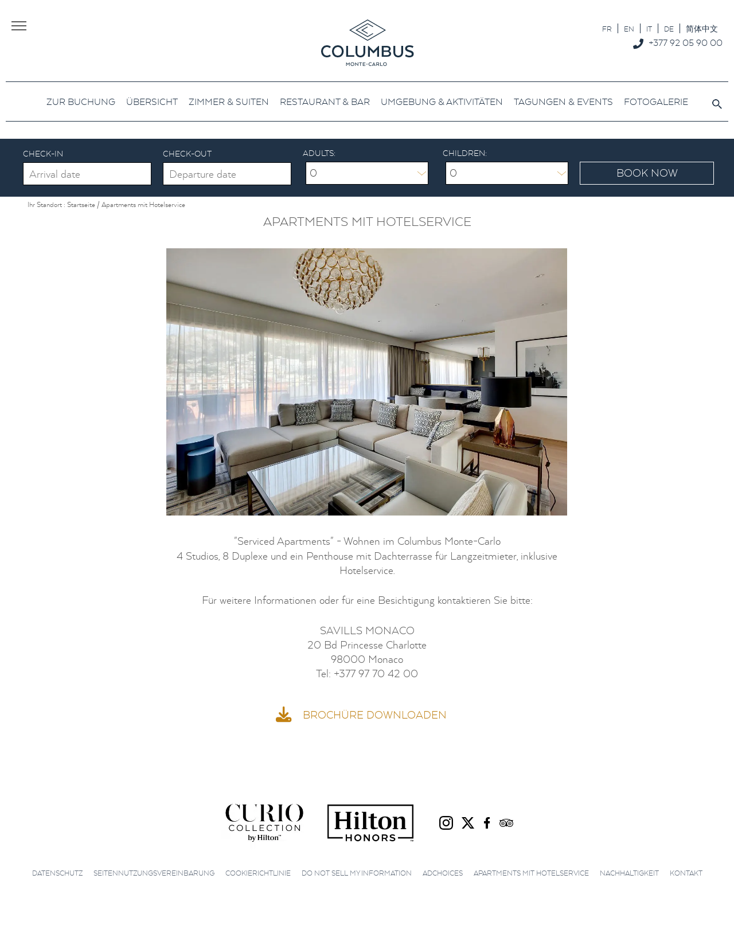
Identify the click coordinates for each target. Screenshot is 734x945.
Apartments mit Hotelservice (531, 871)
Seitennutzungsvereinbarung (153, 871)
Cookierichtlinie (258, 871)
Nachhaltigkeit (629, 871)
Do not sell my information (357, 871)
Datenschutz (57, 871)
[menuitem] (607, 28)
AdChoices (443, 871)
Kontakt (686, 871)
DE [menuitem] (669, 29)
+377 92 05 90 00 (686, 42)
